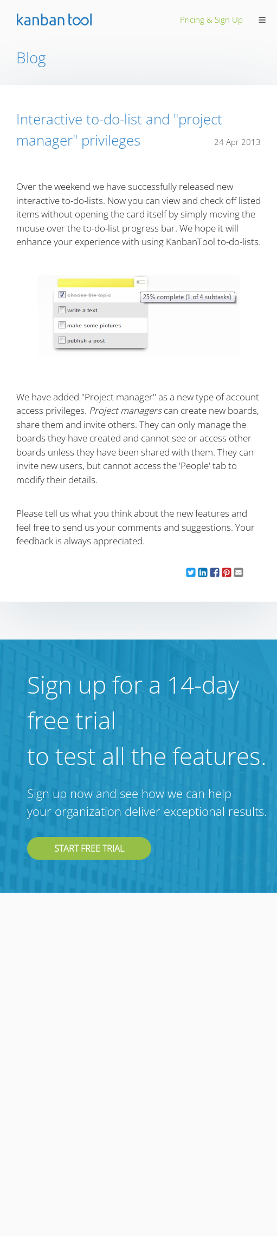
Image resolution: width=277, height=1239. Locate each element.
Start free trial (89, 848)
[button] (190, 572)
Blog (31, 57)
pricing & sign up (211, 19)
